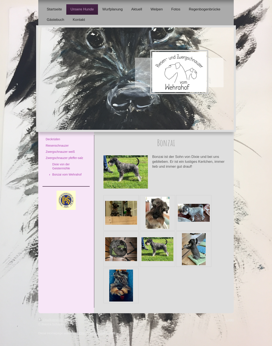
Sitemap (70, 320)
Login (230, 320)
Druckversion (50, 320)
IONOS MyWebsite (91, 333)
